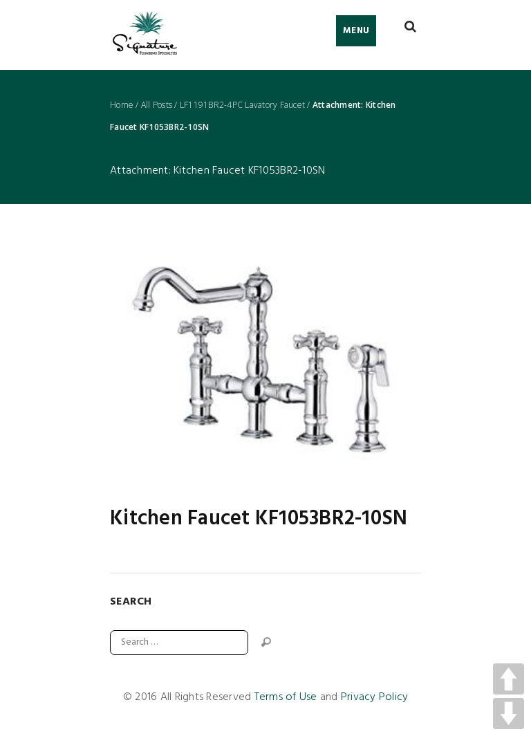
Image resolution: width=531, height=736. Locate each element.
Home (121, 105)
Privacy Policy (375, 697)
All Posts (156, 105)
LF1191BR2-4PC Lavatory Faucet (242, 105)
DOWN (508, 713)
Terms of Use (285, 697)
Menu (356, 31)
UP (508, 678)
